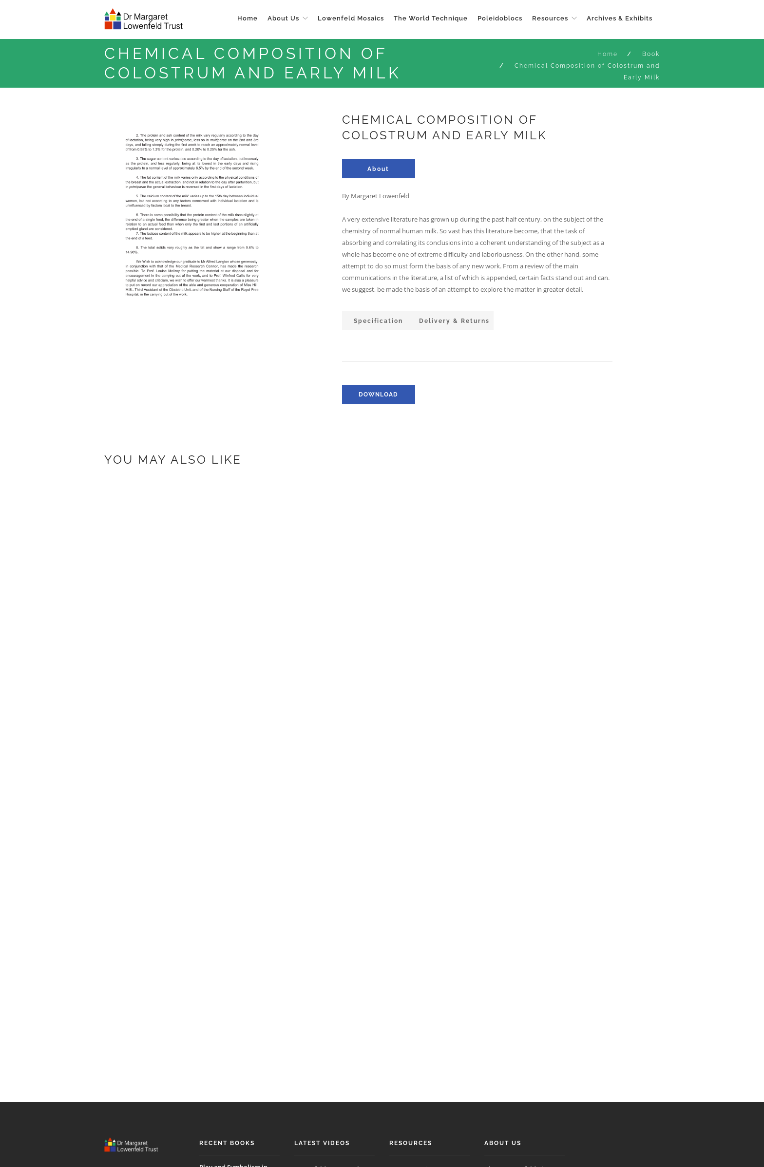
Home (247, 18)
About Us (283, 18)
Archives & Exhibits (619, 18)
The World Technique (431, 18)
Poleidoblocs (500, 18)
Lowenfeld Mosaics (351, 18)
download (378, 394)
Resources (550, 18)
